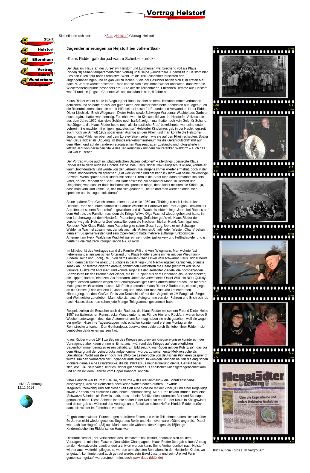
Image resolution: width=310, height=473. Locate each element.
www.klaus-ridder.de (147, 458)
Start (109, 36)
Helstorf (122, 36)
